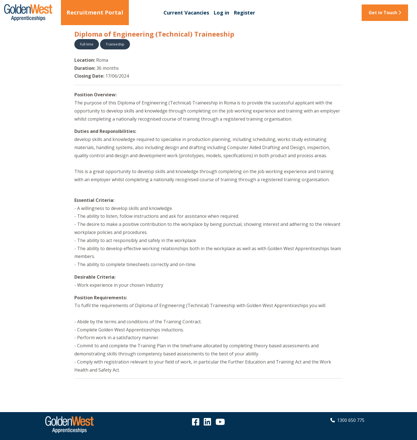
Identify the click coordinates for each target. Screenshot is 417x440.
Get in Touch (385, 12)
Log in (221, 12)
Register (244, 12)
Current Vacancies (186, 12)
